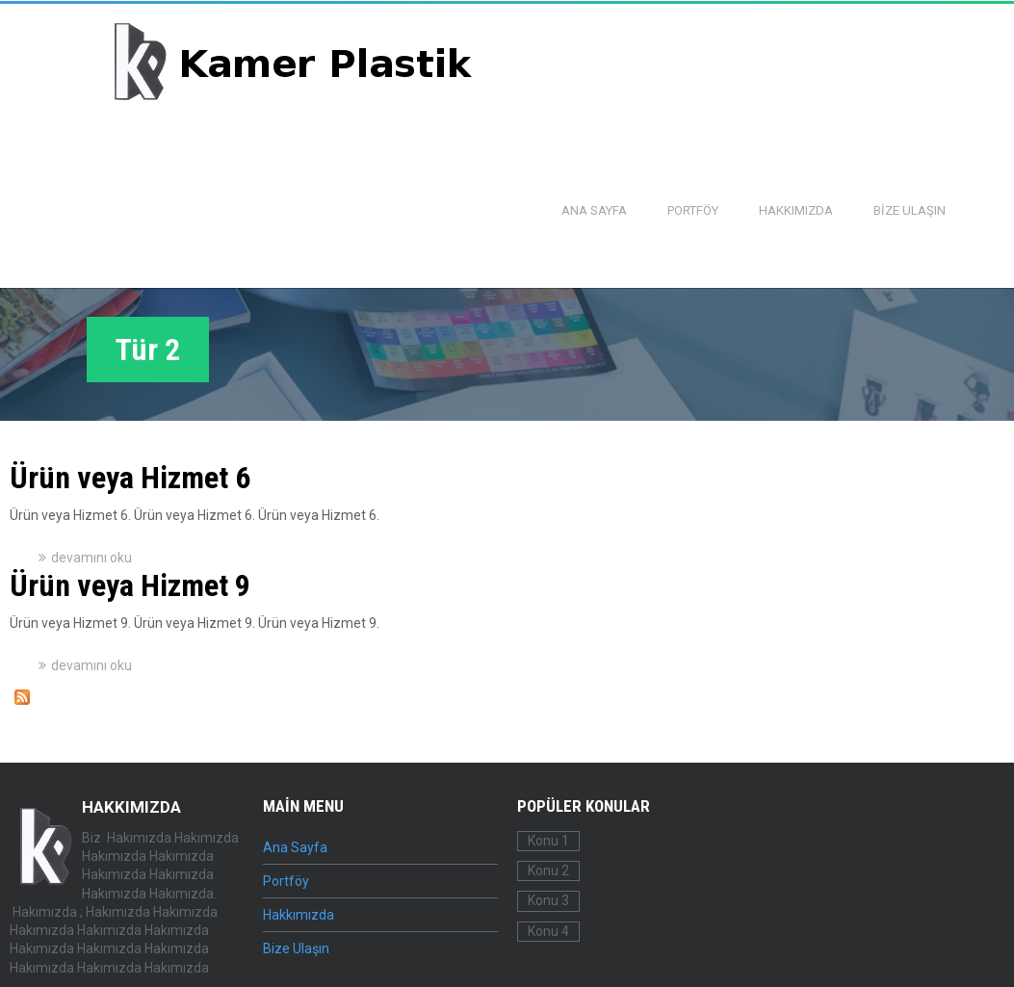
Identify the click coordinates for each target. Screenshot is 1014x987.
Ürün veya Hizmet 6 (130, 477)
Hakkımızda (796, 210)
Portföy (692, 210)
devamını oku (91, 557)
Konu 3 (548, 900)
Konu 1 (548, 840)
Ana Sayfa (594, 210)
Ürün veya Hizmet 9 (130, 585)
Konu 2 (548, 870)
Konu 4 (548, 931)
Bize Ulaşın (909, 210)
